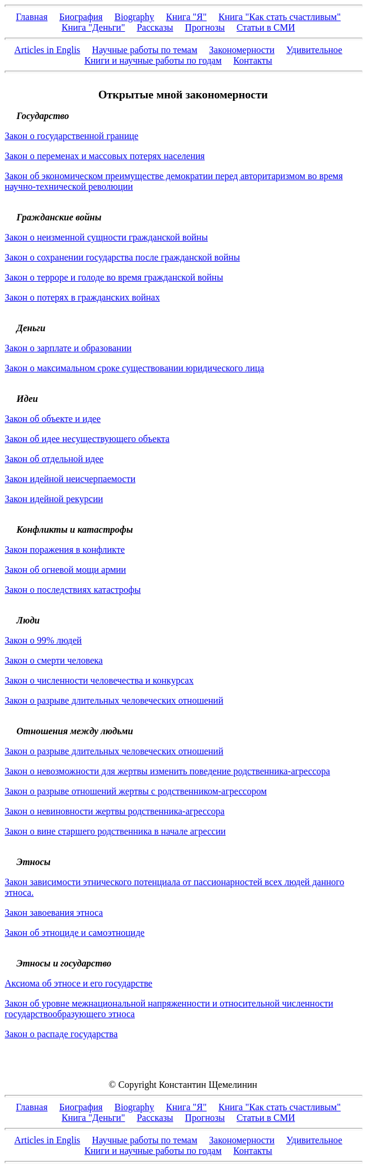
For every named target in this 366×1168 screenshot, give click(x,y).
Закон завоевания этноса (54, 913)
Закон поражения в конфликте (65, 550)
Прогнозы (205, 27)
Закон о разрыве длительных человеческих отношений (114, 700)
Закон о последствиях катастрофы (73, 590)
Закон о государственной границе (71, 136)
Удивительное (314, 50)
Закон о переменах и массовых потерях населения (105, 156)
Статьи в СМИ (266, 27)
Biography (134, 17)
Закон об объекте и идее (53, 419)
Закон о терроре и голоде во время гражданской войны (114, 277)
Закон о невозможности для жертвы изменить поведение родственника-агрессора (167, 771)
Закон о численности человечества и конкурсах (99, 680)
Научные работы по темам (144, 50)
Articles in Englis (47, 50)
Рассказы (155, 27)
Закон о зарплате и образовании (68, 348)
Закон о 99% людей (43, 640)
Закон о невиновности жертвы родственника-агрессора (115, 811)
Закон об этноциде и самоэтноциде (75, 933)
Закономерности (241, 50)
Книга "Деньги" (93, 27)
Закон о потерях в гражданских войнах (82, 297)
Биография (81, 17)
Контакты (253, 60)
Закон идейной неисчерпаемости (70, 479)
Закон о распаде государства (61, 1034)
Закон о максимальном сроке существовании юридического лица (134, 368)
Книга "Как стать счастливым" (279, 17)
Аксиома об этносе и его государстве (78, 983)
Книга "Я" (186, 17)
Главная (32, 17)
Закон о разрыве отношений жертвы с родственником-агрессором (136, 791)
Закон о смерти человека (54, 660)
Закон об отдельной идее (54, 459)
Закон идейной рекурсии (54, 499)
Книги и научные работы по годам (152, 60)
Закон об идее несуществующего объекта (87, 439)
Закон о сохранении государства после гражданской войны (122, 257)
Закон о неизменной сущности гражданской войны (106, 237)
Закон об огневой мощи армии (65, 570)
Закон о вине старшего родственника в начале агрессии (115, 831)
